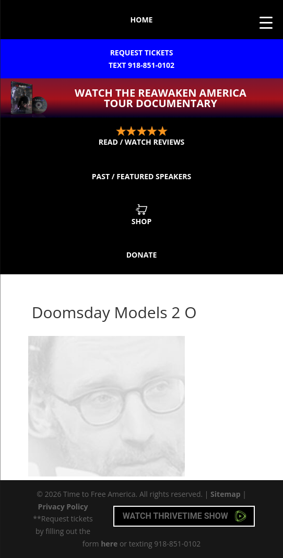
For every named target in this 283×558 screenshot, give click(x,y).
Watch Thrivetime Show (184, 516)
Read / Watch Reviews (142, 136)
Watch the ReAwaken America (160, 98)
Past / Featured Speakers (141, 176)
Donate (141, 255)
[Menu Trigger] (266, 22)
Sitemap (225, 494)
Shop (141, 215)
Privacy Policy (63, 507)
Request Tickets (141, 60)
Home (142, 20)
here (109, 544)
